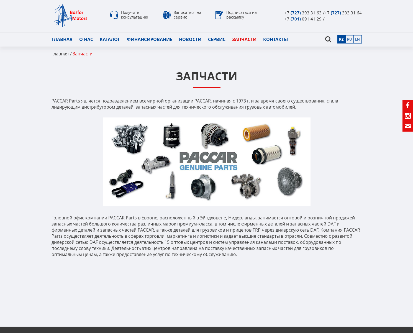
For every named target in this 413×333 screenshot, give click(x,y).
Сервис (216, 39)
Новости (190, 39)
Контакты (275, 39)
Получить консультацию (134, 15)
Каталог (110, 39)
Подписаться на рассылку (241, 15)
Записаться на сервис (187, 15)
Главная (62, 39)
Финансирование (149, 39)
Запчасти (244, 39)
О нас (86, 39)
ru (349, 39)
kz (341, 39)
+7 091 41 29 (303, 19)
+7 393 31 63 (303, 13)
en (357, 39)
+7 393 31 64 (343, 13)
